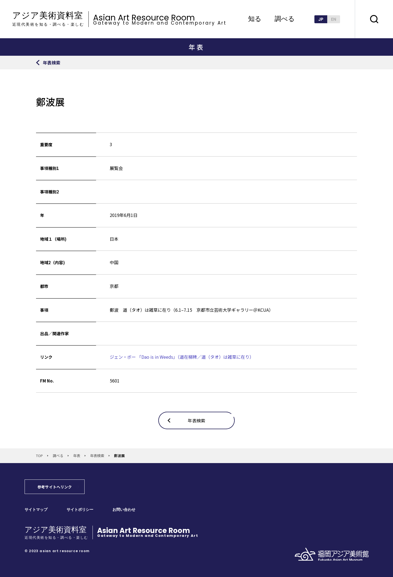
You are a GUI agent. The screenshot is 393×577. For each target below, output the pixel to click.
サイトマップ (36, 510)
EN (333, 19)
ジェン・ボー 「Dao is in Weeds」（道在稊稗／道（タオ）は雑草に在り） (182, 357)
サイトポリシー (80, 510)
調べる (285, 19)
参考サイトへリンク (54, 487)
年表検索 (97, 455)
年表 (76, 455)
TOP (39, 455)
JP (320, 19)
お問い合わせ (123, 510)
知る (254, 19)
